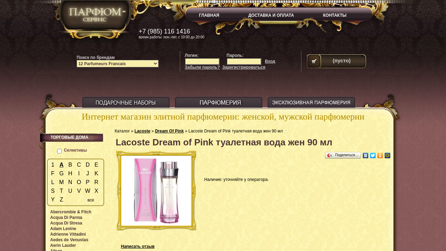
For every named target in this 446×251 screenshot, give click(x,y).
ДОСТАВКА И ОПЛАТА (271, 15)
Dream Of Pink (169, 131)
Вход (270, 61)
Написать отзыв (138, 246)
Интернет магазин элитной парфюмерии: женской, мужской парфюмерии (223, 117)
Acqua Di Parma (66, 217)
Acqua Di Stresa (66, 223)
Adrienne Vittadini (68, 234)
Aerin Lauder (63, 245)
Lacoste (142, 131)
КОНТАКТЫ (334, 15)
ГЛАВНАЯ (209, 15)
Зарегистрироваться (243, 67)
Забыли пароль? (202, 67)
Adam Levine (63, 228)
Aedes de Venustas (69, 239)
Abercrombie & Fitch (70, 212)
